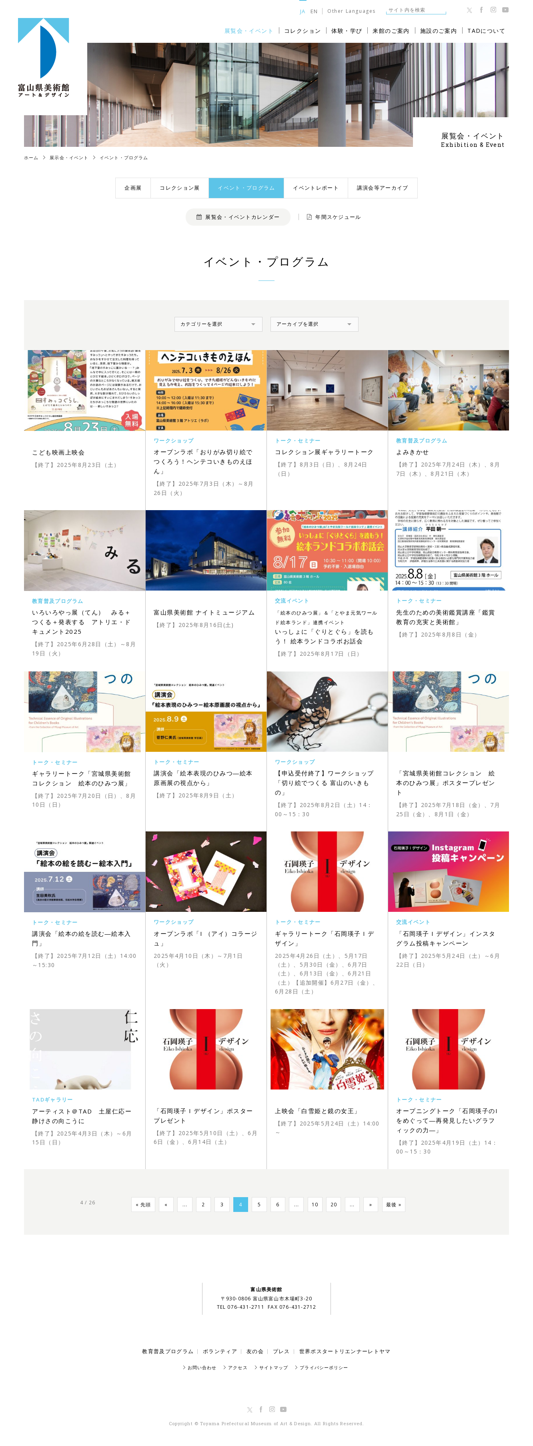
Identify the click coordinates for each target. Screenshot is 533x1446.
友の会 (255, 1351)
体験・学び (346, 30)
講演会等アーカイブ (383, 187)
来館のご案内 (391, 30)
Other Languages (351, 11)
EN (314, 11)
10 (318, 1205)
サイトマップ (274, 1367)
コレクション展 (180, 187)
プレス (281, 1351)
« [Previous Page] (158, 1205)
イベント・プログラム (246, 187)
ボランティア (220, 1351)
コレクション (302, 30)
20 (338, 1205)
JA (303, 11)
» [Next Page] (378, 1205)
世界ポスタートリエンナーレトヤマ (345, 1351)
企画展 (133, 187)
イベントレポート (316, 187)
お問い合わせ (202, 1367)
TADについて (486, 30)
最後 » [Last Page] (403, 1205)
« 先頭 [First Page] (134, 1205)
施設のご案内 (438, 30)
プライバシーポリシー (324, 1367)
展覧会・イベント (249, 30)
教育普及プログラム (168, 1351)
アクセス (237, 1367)
